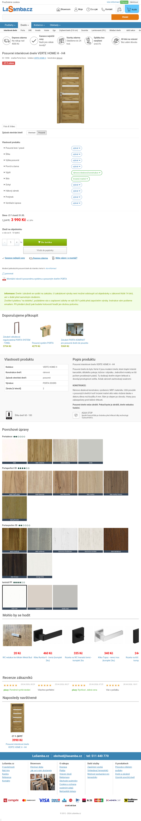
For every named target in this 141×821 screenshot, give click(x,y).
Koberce (39, 25)
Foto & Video (9, 126)
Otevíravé (31, 133)
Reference (6, 777)
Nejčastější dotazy (68, 791)
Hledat (125, 17)
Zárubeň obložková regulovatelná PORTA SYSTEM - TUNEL (16, 340)
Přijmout (124, 2)
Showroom (63, 9)
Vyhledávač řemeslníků (98, 770)
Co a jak (92, 9)
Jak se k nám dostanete (41, 770)
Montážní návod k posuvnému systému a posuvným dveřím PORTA (37, 279)
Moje (78, 9)
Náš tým (6, 770)
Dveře (25, 25)
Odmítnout (134, 2)
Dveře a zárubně (122, 774)
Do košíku (45, 242)
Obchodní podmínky (69, 781)
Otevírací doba (36, 767)
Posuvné (41, 133)
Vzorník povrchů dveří (125, 777)
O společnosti (8, 767)
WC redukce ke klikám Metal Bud (17, 657)
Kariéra (5, 774)
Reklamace (65, 777)
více (113, 2)
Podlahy (10, 25)
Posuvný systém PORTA (43, 343)
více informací (51, 268)
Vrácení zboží (66, 774)
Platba (62, 770)
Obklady (55, 25)
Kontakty (6, 781)
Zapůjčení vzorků (95, 767)
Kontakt (106, 9)
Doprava (63, 767)
